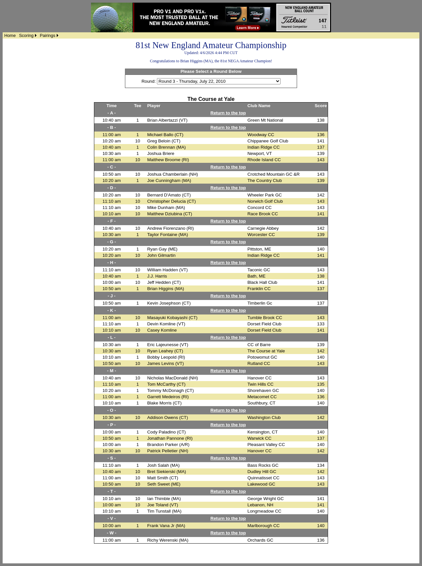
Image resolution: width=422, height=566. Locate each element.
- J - (112, 295)
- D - (111, 187)
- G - (111, 241)
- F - (111, 221)
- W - (111, 532)
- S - (111, 458)
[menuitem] (10, 35)
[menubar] (31, 35)
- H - (111, 262)
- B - (111, 127)
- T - (111, 491)
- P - (111, 424)
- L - (111, 337)
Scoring (26, 35)
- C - (111, 166)
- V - (111, 518)
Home (10, 35)
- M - (111, 370)
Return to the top (228, 112)
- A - (111, 112)
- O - (111, 410)
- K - (111, 310)
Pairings (47, 35)
